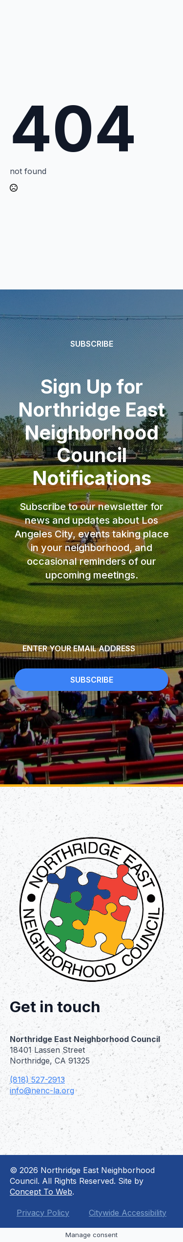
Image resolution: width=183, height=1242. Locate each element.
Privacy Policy (43, 1213)
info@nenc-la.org (42, 1090)
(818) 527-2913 (37, 1080)
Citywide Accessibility (127, 1213)
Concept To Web (41, 1192)
